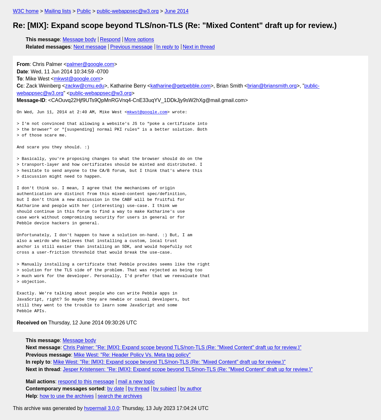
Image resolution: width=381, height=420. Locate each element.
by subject (164, 388)
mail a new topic (136, 381)
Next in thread (199, 47)
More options (139, 39)
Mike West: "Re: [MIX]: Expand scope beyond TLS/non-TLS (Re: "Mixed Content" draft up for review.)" (169, 362)
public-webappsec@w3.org (128, 11)
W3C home (26, 11)
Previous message (131, 47)
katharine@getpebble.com (180, 86)
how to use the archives (67, 396)
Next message (90, 47)
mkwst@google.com (77, 78)
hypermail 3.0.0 (101, 408)
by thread (139, 388)
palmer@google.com (90, 64)
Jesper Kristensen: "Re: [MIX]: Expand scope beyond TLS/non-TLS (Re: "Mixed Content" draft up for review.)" (188, 369)
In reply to (167, 47)
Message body (79, 39)
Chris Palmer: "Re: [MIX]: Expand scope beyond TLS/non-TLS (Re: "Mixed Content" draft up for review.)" (182, 347)
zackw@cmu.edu (84, 86)
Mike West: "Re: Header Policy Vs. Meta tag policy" (132, 355)
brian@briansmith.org (271, 86)
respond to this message (86, 381)
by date (115, 388)
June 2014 (177, 11)
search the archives (120, 396)
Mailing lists (57, 11)
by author (191, 388)
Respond (110, 39)
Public (84, 11)
